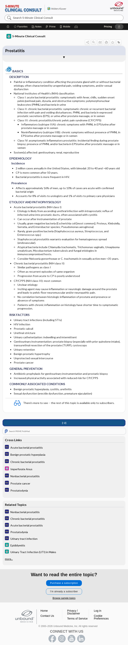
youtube (71, 639)
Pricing (108, 26)
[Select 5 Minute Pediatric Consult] (64, 469)
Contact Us (47, 615)
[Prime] (50, 26)
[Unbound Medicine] (115, 6)
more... (9, 559)
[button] (76, 26)
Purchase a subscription (64, 583)
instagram (62, 639)
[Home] (8, 26)
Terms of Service (77, 618)
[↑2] (64, 422)
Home (44, 610)
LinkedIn (81, 639)
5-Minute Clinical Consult (35, 8)
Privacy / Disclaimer (73, 612)
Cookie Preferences (101, 617)
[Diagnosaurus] (64, 447)
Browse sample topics (64, 598)
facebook (52, 639)
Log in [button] (97, 610)
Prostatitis (15, 50)
